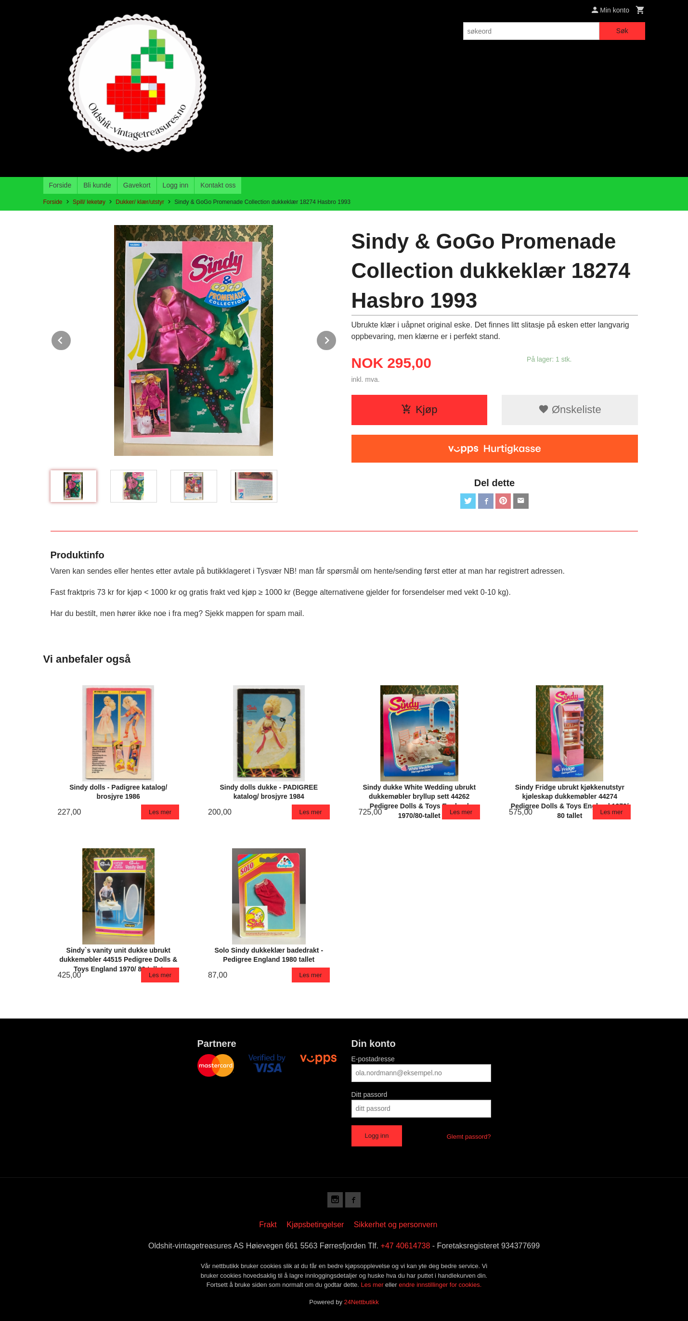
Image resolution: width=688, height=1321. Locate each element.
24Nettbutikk (361, 1302)
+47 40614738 (405, 1246)
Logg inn (176, 185)
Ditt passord (369, 1094)
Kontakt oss (217, 185)
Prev (71, 339)
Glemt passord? (469, 1136)
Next (336, 339)
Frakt (267, 1224)
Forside (60, 185)
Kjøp (419, 409)
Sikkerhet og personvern (395, 1224)
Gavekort (137, 185)
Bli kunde (97, 185)
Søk (622, 31)
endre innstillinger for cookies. (440, 1284)
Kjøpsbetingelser (315, 1224)
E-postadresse (373, 1059)
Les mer (373, 1284)
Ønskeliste (569, 409)
